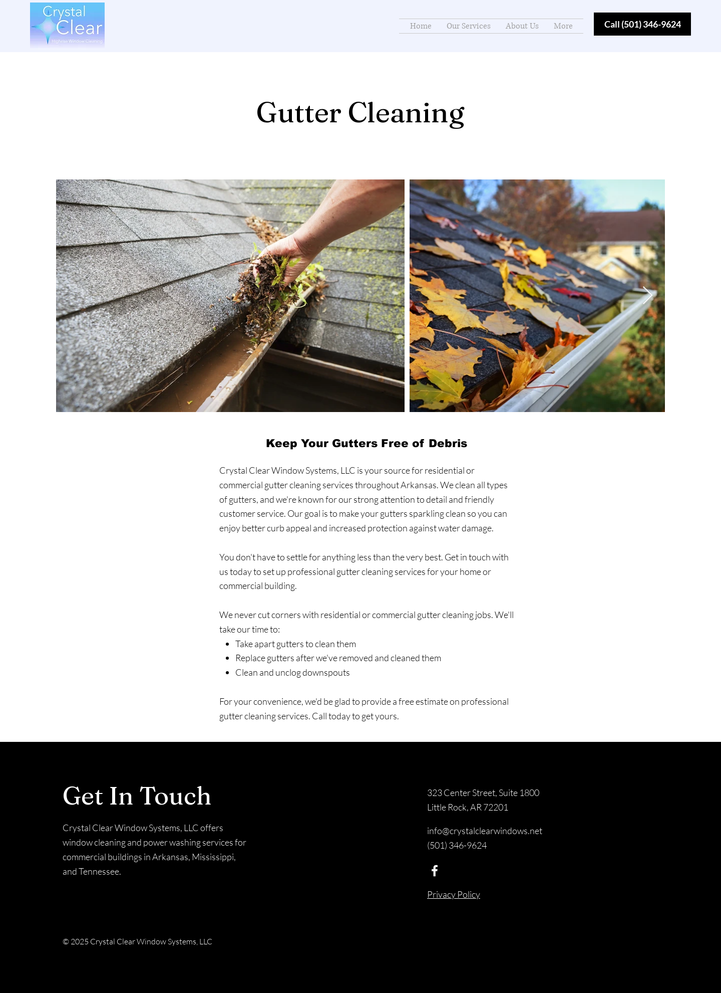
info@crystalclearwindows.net (484, 830)
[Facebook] (434, 870)
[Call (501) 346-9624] (642, 24)
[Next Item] (647, 296)
